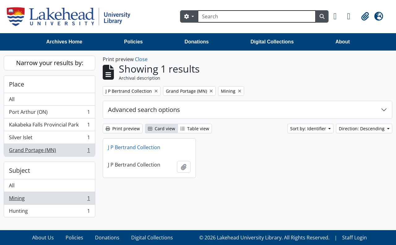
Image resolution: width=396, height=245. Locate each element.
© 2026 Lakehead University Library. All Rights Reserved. (264, 237)
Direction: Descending (362, 128)
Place (16, 84)
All (12, 99)
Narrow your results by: (49, 63)
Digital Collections (272, 41)
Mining (49, 199)
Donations (196, 41)
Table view (194, 128)
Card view (161, 128)
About (342, 41)
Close (141, 59)
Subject (19, 170)
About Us (43, 237)
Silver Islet (49, 139)
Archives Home (64, 41)
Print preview (122, 128)
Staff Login (354, 237)
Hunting (49, 212)
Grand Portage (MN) (49, 151)
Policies (133, 41)
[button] (338, 16)
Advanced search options (144, 109)
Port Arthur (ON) (49, 113)
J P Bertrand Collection (134, 147)
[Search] (257, 16)
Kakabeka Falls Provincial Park (49, 126)
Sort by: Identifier (308, 128)
